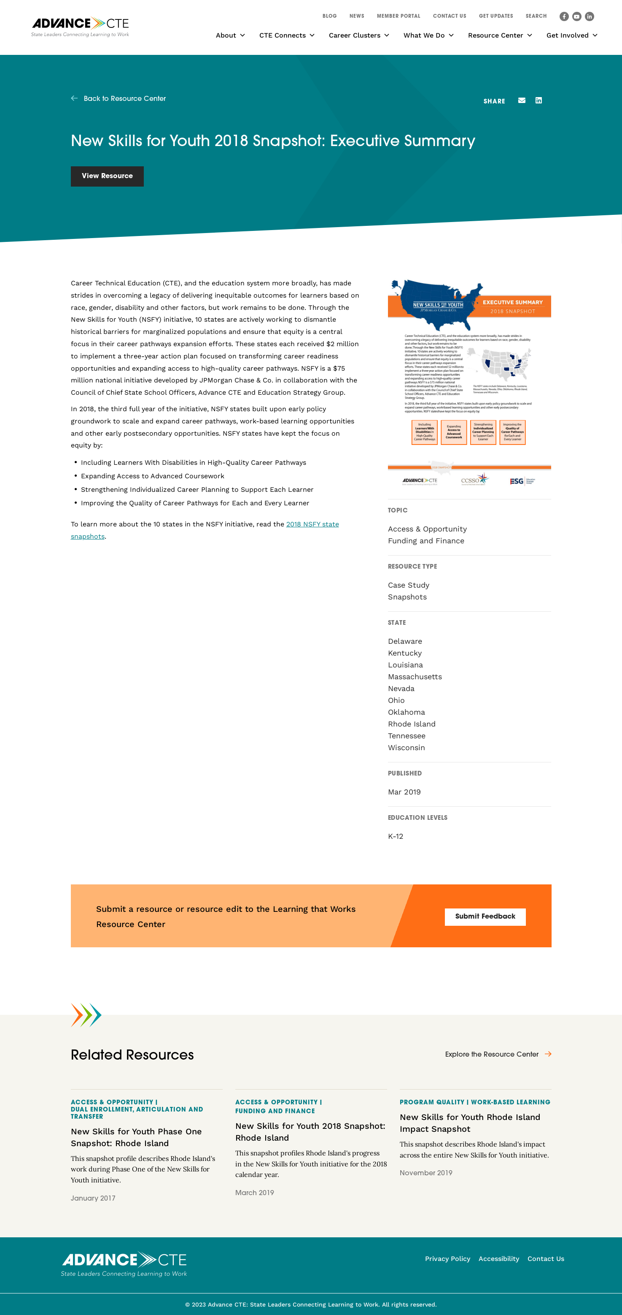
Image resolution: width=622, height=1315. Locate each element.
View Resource (107, 176)
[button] (536, 18)
